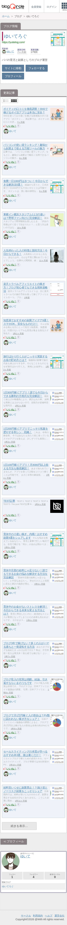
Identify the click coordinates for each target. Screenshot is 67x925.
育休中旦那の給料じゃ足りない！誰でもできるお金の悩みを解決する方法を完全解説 (25, 574)
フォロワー (33, 876)
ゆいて (8, 51)
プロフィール (13, 76)
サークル (26, 915)
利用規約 (38, 915)
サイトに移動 (13, 68)
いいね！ (11, 125)
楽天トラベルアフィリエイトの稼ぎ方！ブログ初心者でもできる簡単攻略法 (25, 287)
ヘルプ (48, 915)
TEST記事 (9, 500)
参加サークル (54, 876)
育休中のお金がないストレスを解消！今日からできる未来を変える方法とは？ (25, 610)
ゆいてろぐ (15, 36)
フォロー (12, 876)
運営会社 (59, 915)
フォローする (36, 68)
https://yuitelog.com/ (13, 42)
